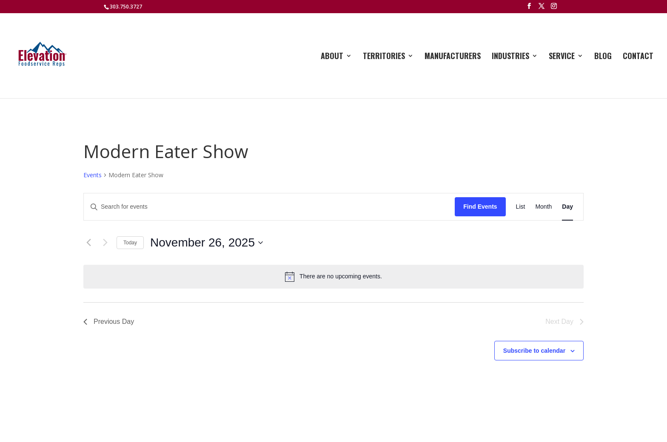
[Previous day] (88, 243)
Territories (384, 57)
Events (92, 175)
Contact (638, 57)
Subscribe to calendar (534, 350)
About (332, 57)
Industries (510, 57)
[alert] (333, 277)
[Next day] (105, 243)
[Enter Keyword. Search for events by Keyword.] (269, 206)
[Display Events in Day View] (567, 206)
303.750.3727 (126, 6)
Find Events (480, 206)
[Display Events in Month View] (543, 206)
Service (562, 57)
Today (130, 243)
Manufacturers (453, 57)
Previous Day (108, 321)
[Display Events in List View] (520, 206)
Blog (603, 57)
